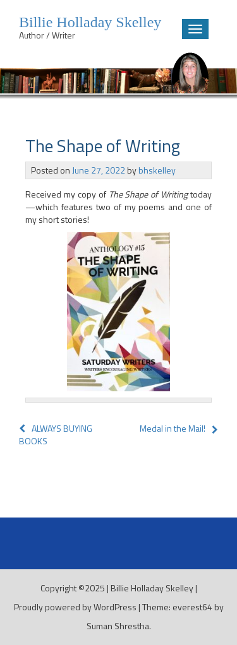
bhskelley (157, 170)
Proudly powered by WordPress (75, 606)
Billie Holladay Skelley (152, 588)
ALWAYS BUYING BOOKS (55, 434)
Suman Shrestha (118, 625)
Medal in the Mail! (172, 428)
